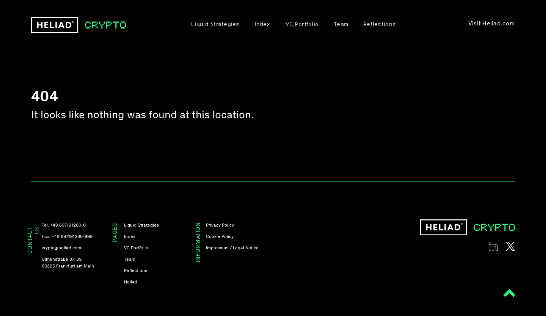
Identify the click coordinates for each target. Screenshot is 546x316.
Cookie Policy (220, 236)
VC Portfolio (301, 25)
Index (262, 25)
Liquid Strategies (215, 25)
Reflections (379, 25)
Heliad (130, 282)
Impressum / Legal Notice (232, 247)
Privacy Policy (220, 225)
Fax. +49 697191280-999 (67, 236)
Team (341, 25)
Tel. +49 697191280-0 (64, 225)
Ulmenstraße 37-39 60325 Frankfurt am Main (68, 263)
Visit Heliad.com (491, 23)
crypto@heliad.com (61, 247)
